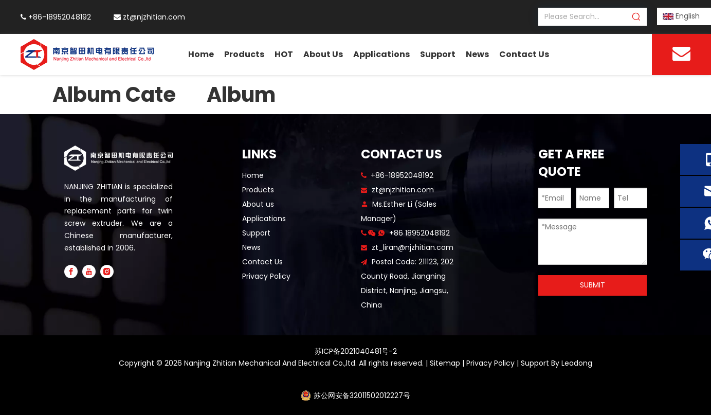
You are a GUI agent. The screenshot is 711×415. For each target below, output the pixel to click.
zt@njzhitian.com (154, 17)
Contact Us (262, 262)
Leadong (576, 363)
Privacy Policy (266, 276)
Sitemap (445, 363)
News (251, 247)
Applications (264, 218)
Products (258, 190)
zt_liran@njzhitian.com (412, 247)
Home (253, 175)
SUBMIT (592, 285)
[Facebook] (71, 271)
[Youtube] (89, 271)
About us (258, 204)
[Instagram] (107, 271)
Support (256, 233)
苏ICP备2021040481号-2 (356, 351)
